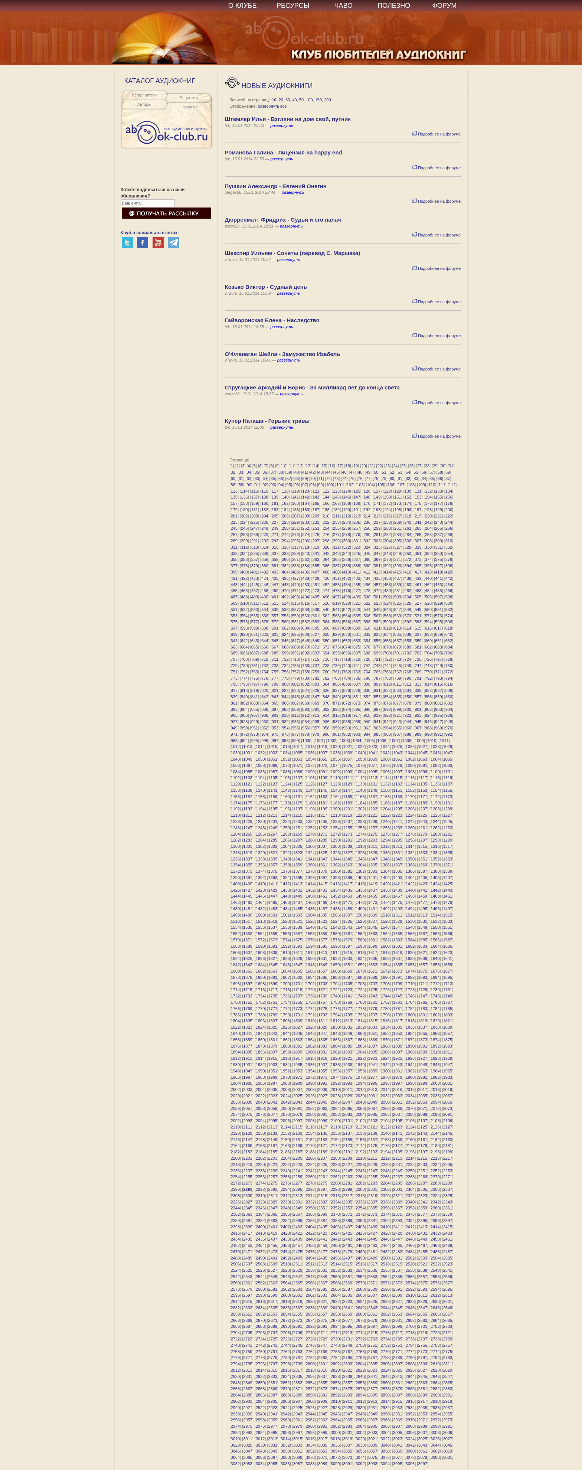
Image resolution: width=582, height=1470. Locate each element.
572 (428, 616)
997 (275, 740)
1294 (384, 840)
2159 (397, 1139)
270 (264, 534)
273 (295, 534)
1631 (322, 958)
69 (304, 478)
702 (408, 653)
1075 (347, 765)
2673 (297, 1320)
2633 (247, 1308)
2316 (335, 1195)
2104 (384, 1120)
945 (418, 721)
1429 (272, 890)
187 (316, 509)
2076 (260, 1114)
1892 (435, 1046)
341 (316, 553)
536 (285, 609)
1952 (285, 1071)
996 (264, 740)
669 (295, 647)
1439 (397, 890)
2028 (335, 1096)
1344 (335, 859)
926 (448, 715)
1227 (447, 815)
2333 (322, 1202)
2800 (310, 1364)
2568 (335, 1283)
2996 (285, 1432)
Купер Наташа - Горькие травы (267, 421)
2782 (310, 1357)
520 (346, 603)
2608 (384, 1295)
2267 (397, 1177)
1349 (397, 859)
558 (285, 616)
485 (438, 590)
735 (295, 665)
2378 (435, 1214)
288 (448, 534)
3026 (435, 1439)
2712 (335, 1332)
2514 (335, 1264)
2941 (272, 1414)
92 (264, 485)
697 (356, 653)
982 (346, 734)
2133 (297, 1133)
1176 (260, 803)
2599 (272, 1295)
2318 (360, 1195)
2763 (297, 1351)
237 (377, 522)
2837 (322, 1376)
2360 (435, 1208)
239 (397, 522)
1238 (360, 821)
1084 (235, 772)
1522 (310, 921)
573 (438, 616)
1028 (435, 746)
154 (428, 497)
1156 (235, 796)
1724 (360, 989)
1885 (347, 1046)
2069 (397, 1108)
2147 (247, 1139)
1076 (360, 765)
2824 (384, 1370)
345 (356, 553)
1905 (372, 1052)
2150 (285, 1139)
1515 (447, 915)
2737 (422, 1339)
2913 (372, 1401)
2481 (372, 1252)
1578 (335, 940)
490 (264, 597)
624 (285, 634)
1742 (360, 996)
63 (257, 478)
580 (285, 622)
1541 (322, 927)
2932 (384, 1407)
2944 (310, 1414)
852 (366, 697)
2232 (410, 1164)
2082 (335, 1114)
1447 (272, 896)
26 (411, 466)
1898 (285, 1052)
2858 (360, 1383)
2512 (310, 1264)
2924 (285, 1407)
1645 (272, 965)
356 (244, 559)
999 (295, 740)
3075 (372, 1457)
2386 (310, 1220)
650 (326, 640)
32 (233, 472)
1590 (260, 946)
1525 (347, 921)
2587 (347, 1289)
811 (397, 684)
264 (428, 528)
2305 (422, 1189)
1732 (235, 996)
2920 (235, 1407)
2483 (397, 1252)
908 (264, 715)
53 (400, 472)
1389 (447, 871)
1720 (310, 989)
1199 (322, 809)
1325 (322, 852)
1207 (422, 809)
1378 (310, 871)
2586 (335, 1289)
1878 (260, 1046)
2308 (235, 1195)
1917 (297, 1058)
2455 (272, 1245)
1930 (235, 1064)
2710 (310, 1332)
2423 (322, 1233)
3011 (247, 1439)
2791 (422, 1357)
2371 (347, 1214)
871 (336, 703)
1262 (435, 828)
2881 (422, 1388)
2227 (347, 1164)
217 (397, 516)
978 (305, 734)
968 (428, 728)
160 (264, 503)
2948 (360, 1414)
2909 (322, 1401)
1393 (272, 877)
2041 (272, 1102)
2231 (397, 1164)
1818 (410, 1021)
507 (438, 597)
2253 (447, 1171)
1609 (272, 952)
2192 (360, 1152)
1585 (422, 940)
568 (387, 616)
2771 (397, 1351)
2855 (322, 1383)
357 (254, 559)
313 (254, 547)
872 (346, 703)
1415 (322, 884)
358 (264, 559)
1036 (310, 753)
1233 (297, 821)
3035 (322, 1445)
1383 (372, 871)
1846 (310, 1033)
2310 (260, 1195)
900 (408, 709)
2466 (410, 1245)
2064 (335, 1108)
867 (295, 703)
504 (408, 597)
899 (397, 709)
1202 (360, 809)
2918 (435, 1401)
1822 (235, 1027)
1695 (447, 977)
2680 (384, 1320)
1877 (247, 1046)
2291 (247, 1189)
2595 (447, 1289)
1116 (410, 777)
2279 (322, 1183)
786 (366, 678)
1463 (247, 902)
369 (377, 559)
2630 (435, 1301)
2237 (247, 1171)
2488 (235, 1258)
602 (285, 628)
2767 (347, 1351)
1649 (322, 965)
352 (428, 553)
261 (397, 528)
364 (326, 559)
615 (418, 628)
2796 (260, 1364)
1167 (372, 796)
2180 (435, 1145)
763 (356, 672)
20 (281, 100)
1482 (260, 908)
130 (408, 491)
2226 (335, 1164)
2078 (285, 1114)
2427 (372, 1233)
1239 (372, 821)
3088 (310, 1463)
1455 (372, 896)
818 (244, 690)
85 (431, 478)
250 (285, 528)
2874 (335, 1388)
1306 (310, 846)
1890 (410, 1046)
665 (254, 647)
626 (305, 634)
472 (305, 590)
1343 (322, 859)
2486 (435, 1252)
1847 (322, 1033)
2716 (384, 1332)
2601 (297, 1295)
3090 (335, 1463)
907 (254, 715)
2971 (422, 1420)
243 (438, 522)
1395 (297, 877)
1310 (360, 846)
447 (275, 584)
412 (366, 572)
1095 (372, 772)
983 (356, 734)
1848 (335, 1033)
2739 (447, 1339)
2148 (260, 1139)
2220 (260, 1164)
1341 (297, 859)
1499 (247, 915)
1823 (247, 1027)
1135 (422, 784)
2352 (335, 1208)
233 (336, 522)
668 (285, 647)
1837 (422, 1027)
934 (305, 721)
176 (428, 503)
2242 (310, 1171)
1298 (435, 840)
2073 (447, 1108)
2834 (285, 1376)
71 (320, 478)
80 (392, 478)
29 (435, 466)
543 (356, 609)
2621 (322, 1301)
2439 (297, 1239)
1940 (360, 1064)
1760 (360, 1002)
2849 (247, 1383)
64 (264, 478)
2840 (360, 1376)
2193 (372, 1152)
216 (387, 516)
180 (244, 509)
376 (448, 559)
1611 (297, 952)
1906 (384, 1052)
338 (285, 553)
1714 (235, 989)
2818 (310, 1370)
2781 (297, 1357)
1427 (247, 890)
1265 (247, 834)
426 (285, 578)
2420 (285, 1233)
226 (264, 522)
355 (234, 559)
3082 (235, 1463)
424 (264, 578)
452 (326, 584)
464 (448, 584)
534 (264, 609)
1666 (310, 971)
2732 (360, 1339)
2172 (335, 1145)
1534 (235, 927)
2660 (360, 1314)
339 (295, 553)
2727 (297, 1339)
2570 (360, 1283)
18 (348, 466)
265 (438, 528)
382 (285, 566)
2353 (347, 1208)
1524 (335, 921)
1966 (235, 1077)
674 (346, 647)
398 (448, 566)
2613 (447, 1295)
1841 (247, 1033)
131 (418, 491)
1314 (410, 846)
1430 (285, 890)
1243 (422, 821)
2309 (247, 1195)
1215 (297, 815)
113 (234, 491)
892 (326, 709)
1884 (335, 1046)
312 (244, 547)
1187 (397, 803)
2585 (322, 1289)
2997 (297, 1432)
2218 (235, 1164)
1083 (447, 765)
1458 (410, 896)
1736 (285, 996)
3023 (397, 1439)
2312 (285, 1195)
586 (346, 622)
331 (438, 547)
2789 (397, 1357)
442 (448, 578)
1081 (422, 765)
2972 (435, 1420)
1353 (447, 859)
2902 (235, 1401)
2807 (397, 1364)
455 (356, 584)
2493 (297, 1258)
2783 (322, 1357)
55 (415, 472)
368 (366, 559)
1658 (435, 965)
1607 (247, 952)
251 (295, 528)
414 (387, 572)
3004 (384, 1432)
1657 (422, 965)
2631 (447, 1301)
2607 (372, 1295)
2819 (322, 1370)
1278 (410, 834)
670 (305, 647)
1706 (360, 983)
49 (368, 472)
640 (448, 634)
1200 (335, 809)
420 (448, 572)
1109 (322, 777)
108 (411, 485)
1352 (435, 859)
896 (366, 709)
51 (384, 472)
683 (438, 647)
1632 (335, 958)
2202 (260, 1158)
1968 (260, 1077)
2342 (435, 1202)
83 (415, 478)
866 (285, 703)
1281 (447, 834)
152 (408, 497)
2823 (372, 1370)
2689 (272, 1326)
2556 (410, 1276)
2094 (260, 1120)
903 (438, 709)
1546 (384, 927)
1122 (260, 784)
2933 (397, 1407)
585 (336, 622)
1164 (335, 796)
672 (326, 647)
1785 (447, 1008)
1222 (384, 815)
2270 (435, 1177)
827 (336, 690)
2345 (247, 1208)
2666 (435, 1314)
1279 (422, 834)
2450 (435, 1239)
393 (397, 566)
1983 (447, 1077)
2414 (435, 1227)
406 (305, 572)
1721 (322, 989)
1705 (347, 983)
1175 (247, 803)
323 (356, 547)
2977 (272, 1426)
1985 (247, 1083)
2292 (260, 1189)
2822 (360, 1370)
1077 (372, 765)
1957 (347, 1071)
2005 (272, 1089)
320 (326, 547)
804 (326, 684)
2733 (372, 1339)
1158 (260, 796)
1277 (397, 834)
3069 (297, 1457)
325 (377, 547)
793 (438, 678)
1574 (285, 940)
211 (336, 516)
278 (346, 534)
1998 (410, 1083)
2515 (347, 1264)
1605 (447, 946)
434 (366, 578)
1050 (260, 759)
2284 (384, 1183)
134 (448, 491)
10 (274, 100)
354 (448, 553)
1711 (422, 983)
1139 (247, 790)
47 (352, 472)
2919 (447, 1401)
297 (316, 541)
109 (421, 485)
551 (438, 609)
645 (275, 640)
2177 (397, 1145)
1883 (322, 1046)
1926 (410, 1058)
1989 (297, 1083)
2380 (235, 1220)
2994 (260, 1432)
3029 (247, 1445)
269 (254, 534)
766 (387, 672)
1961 (397, 1071)
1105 (272, 777)
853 (377, 697)
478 (366, 590)
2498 (360, 1258)
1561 (347, 933)
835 (418, 690)
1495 (422, 908)
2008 (310, 1089)
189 (336, 509)
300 (346, 541)
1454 (360, 896)
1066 (235, 765)
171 (377, 503)
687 (254, 653)
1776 (335, 1008)
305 (397, 541)
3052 (310, 1451)
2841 (372, 1376)
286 (428, 534)
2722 (235, 1339)
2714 (360, 1332)
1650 (335, 965)
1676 (435, 971)
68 (296, 478)
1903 (347, 1052)
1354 (235, 865)
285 (418, 534)
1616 (360, 952)
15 (323, 466)
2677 (347, 1320)
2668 (235, 1320)
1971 (297, 1077)
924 (428, 715)
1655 (397, 965)
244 (448, 522)
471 (295, 590)
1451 (322, 896)
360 (285, 559)
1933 (272, 1064)
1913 (247, 1058)
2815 (272, 1370)
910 (285, 715)
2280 (335, 1183)
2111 (247, 1127)
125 (356, 491)
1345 (347, 859)
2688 (260, 1326)
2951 (397, 1414)
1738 (310, 996)
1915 (272, 1058)
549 (418, 609)
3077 (397, 1457)
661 (438, 640)
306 (408, 541)
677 (377, 647)
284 (408, 534)
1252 (310, 828)
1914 (260, 1058)
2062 (310, 1108)
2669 (247, 1320)
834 (408, 690)
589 (377, 622)
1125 (297, 784)
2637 (297, 1308)
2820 (335, 1370)
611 (377, 628)
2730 (335, 1339)
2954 (435, 1414)
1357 (272, 865)
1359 (297, 865)
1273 (347, 834)
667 (275, 647)
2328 (260, 1202)
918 (366, 715)
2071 (422, 1108)
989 (418, 734)
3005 (397, 1432)
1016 (285, 746)
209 (316, 516)
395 (418, 566)
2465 (397, 1245)
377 (234, 566)
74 (344, 478)
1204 (384, 809)
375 (438, 559)
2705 (247, 1332)
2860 (384, 1383)
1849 (347, 1033)
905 (234, 715)
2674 (310, 1320)
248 (264, 528)
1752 (260, 1002)
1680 (260, 977)
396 (428, 566)
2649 (447, 1308)
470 (285, 590)
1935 (297, 1064)
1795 (347, 1015)
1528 (384, 921)
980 (326, 734)
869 (316, 703)
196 (408, 509)
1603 (422, 946)
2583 (297, 1289)
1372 (235, 871)
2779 (272, 1357)
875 (377, 703)
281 (377, 534)
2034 (410, 1096)
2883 (447, 1388)
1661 (247, 971)
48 (360, 472)
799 (275, 684)
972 (244, 734)
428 (305, 578)
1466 (285, 902)
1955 (322, 1071)
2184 (260, 1152)
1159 (272, 796)
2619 (297, 1301)
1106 (285, 777)
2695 (347, 1326)
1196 (285, 809)
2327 (247, 1202)
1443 (447, 890)
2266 (384, 1177)
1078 (384, 765)
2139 (372, 1133)
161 (275, 503)
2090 (435, 1114)
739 (336, 665)
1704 (335, 983)
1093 (347, 772)
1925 (397, 1058)
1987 (272, 1083)
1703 (322, 983)
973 (254, 734)
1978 (384, 1077)
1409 (247, 884)
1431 (297, 890)
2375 (397, 1214)
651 (336, 640)
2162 (435, 1139)
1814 (360, 1021)
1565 (397, 933)
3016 (310, 1439)
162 (285, 503)
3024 (410, 1439)
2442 (335, 1239)
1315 (422, 846)
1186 (384, 803)
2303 (397, 1189)
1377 (297, 871)
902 (428, 709)
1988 (285, 1083)
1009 (419, 740)
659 (418, 640)
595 (438, 622)
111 (441, 485)
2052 (410, 1102)
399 (234, 572)
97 (304, 485)
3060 (410, 1451)
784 (346, 678)
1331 (397, 852)
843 (275, 697)
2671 (272, 1320)
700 (387, 653)
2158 (384, 1139)
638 (428, 634)
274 (305, 534)
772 (448, 672)
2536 (384, 1270)
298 (326, 541)
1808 (285, 1021)
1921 (347, 1058)
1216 (310, 815)
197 (418, 509)
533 (254, 609)
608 (346, 628)
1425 (447, 884)
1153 (422, 790)
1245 (447, 821)
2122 (384, 1127)
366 (346, 559)
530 (448, 603)
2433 (447, 1233)
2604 (335, 1295)
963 (377, 728)
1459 (422, 896)
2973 (447, 1420)
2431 (422, 1233)
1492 (384, 908)
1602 (410, 946)
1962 (410, 1071)
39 (289, 472)
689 (275, 653)
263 (418, 528)
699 (377, 653)
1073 (322, 765)
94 (280, 485)
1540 (310, 927)
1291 (347, 840)
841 (254, 697)
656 (387, 640)
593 (418, 622)
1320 (260, 852)
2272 (235, 1183)
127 (377, 491)
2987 (397, 1426)
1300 (235, 846)
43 (320, 472)
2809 (422, 1364)
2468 (435, 1245)
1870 (384, 1040)
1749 (447, 996)
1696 (235, 983)
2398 (235, 1227)
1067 (247, 765)
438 (408, 578)
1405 (422, 877)
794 (448, 678)
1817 (397, 1021)
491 (275, 597)
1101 (447, 772)
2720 (435, 1332)
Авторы (144, 104)
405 (295, 572)
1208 (435, 809)
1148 (360, 790)
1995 (372, 1083)
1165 (347, 796)
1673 (397, 971)
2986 (384, 1426)
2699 (397, 1326)
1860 (260, 1040)
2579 (247, 1289)
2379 (447, 1214)
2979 (297, 1426)
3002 (360, 1432)
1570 (235, 940)
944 (408, 721)
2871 (297, 1388)
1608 (260, 952)
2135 (322, 1133)
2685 (447, 1320)
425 (275, 578)
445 (254, 584)
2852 (285, 1383)
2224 (310, 1164)
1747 (422, 996)
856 (408, 697)
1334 (435, 852)
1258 (384, 828)
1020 (335, 746)
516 (305, 603)
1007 (394, 740)
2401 (272, 1227)
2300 (360, 1189)
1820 (435, 1021)
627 (316, 634)
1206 (410, 809)
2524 (235, 1270)
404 (285, 572)
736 (305, 665)
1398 (335, 877)
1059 (372, 759)
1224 (410, 815)
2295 (297, 1189)
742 (366, 665)
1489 (347, 908)
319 (316, 547)
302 (366, 541)
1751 (247, 1002)
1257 (372, 828)
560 (305, 616)
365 (336, 559)
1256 (360, 828)
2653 (272, 1314)
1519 (272, 921)
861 (234, 703)
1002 (331, 740)
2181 (447, 1145)
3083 (247, 1463)
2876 (360, 1388)
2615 (247, 1301)
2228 (360, 1164)
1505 (322, 915)
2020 (235, 1096)
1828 (310, 1027)
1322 (285, 852)
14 (316, 466)
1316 (435, 846)
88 (233, 485)
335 (254, 553)
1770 (260, 1008)
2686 (235, 1326)
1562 (360, 933)
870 (326, 703)
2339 (397, 1202)
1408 (235, 884)
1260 (410, 828)
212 (346, 516)
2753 (397, 1345)
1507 (347, 915)
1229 (247, 821)
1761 (372, 1002)
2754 (410, 1345)
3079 (422, 1457)
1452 (335, 896)
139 (275, 497)
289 (234, 541)
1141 (272, 790)
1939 (347, 1064)
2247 (372, 1171)
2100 (335, 1120)
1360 (310, 865)
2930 (360, 1407)
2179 (422, 1145)
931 (275, 721)
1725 (372, 989)
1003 (344, 740)
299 (336, 541)
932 (285, 721)
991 (438, 734)
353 (438, 553)
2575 (422, 1283)
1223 (397, 815)
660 (428, 640)
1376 (285, 871)
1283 (247, 840)
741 (356, 665)
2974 (235, 1426)
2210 (360, 1158)
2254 (235, 1177)
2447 (397, 1239)
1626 (260, 958)
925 (438, 715)
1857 (447, 1033)
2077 (272, 1114)
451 (316, 584)
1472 (360, 902)
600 (264, 628)
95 (289, 485)
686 (244, 653)
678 (387, 647)
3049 (272, 1451)
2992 (235, 1432)
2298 (335, 1189)
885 (254, 709)
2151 (297, 1139)
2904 (260, 1401)
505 (418, 597)
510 (244, 603)
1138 (235, 790)
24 (395, 466)
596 (448, 622)
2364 (260, 1214)
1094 (360, 772)
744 (387, 665)
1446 (260, 896)
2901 (447, 1395)
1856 (435, 1033)
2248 (384, 1171)
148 (366, 497)
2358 (410, 1208)
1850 (360, 1033)
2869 (272, 1388)
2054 (435, 1102)
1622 (435, 952)
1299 (447, 840)
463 (438, 584)
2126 (435, 1127)
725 (418, 659)
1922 (360, 1058)
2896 (384, 1395)
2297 (322, 1189)
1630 (310, 958)
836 (428, 690)
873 (356, 703)
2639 (322, 1308)
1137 (447, 784)
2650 (235, 1314)
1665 (297, 971)
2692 (310, 1326)
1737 (297, 996)
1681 (272, 977)
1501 (272, 915)
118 (285, 491)
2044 (310, 1102)
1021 (347, 746)
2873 (322, 1388)
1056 (335, 759)
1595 (322, 946)
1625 (247, 958)
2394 (410, 1220)
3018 (335, 1439)
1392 (260, 877)
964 (387, 728)
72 (328, 478)
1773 (297, 1008)
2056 (235, 1108)
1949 (247, 1071)
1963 (422, 1071)
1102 (235, 777)
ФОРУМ (444, 5)
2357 (397, 1208)
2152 (310, 1139)
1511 (397, 915)
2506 (235, 1264)
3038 (360, 1445)
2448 (410, 1239)
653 (356, 640)
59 (447, 472)
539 (316, 609)
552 (448, 609)
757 (295, 672)
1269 (297, 834)
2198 (435, 1152)
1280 (435, 834)
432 (346, 578)
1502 (285, 915)
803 (316, 684)
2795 (247, 1364)
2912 (360, 1401)
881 (438, 703)
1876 (235, 1046)
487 (234, 597)
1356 (260, 865)
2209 (347, 1158)
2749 (347, 1345)
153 (418, 497)
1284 (260, 840)
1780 (384, 1008)
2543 (247, 1276)
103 (360, 485)
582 (305, 622)
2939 (247, 1414)
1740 (335, 996)
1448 (285, 896)
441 (438, 578)
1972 (310, 1077)
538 (305, 609)
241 (418, 522)
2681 (397, 1320)
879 (418, 703)
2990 (435, 1426)
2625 (372, 1301)
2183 (247, 1152)
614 (408, 628)
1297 (422, 840)
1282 (235, 840)
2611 (422, 1295)
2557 (422, 1276)
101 (339, 485)
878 (408, 703)
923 (418, 715)
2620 (310, 1301)
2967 (372, 1420)
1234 (310, 821)
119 (295, 491)
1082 (435, 765)
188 (326, 509)
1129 (347, 784)
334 (244, 553)
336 (264, 553)
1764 (410, 1002)
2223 (297, 1164)
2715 (372, 1332)
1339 (272, 859)
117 (275, 491)
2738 (435, 1339)
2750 (360, 1345)
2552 (360, 1276)
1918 (310, 1058)
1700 (285, 983)
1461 (447, 896)
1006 (381, 740)
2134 (310, 1133)
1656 (410, 965)
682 (428, 647)
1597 (347, 946)
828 (346, 690)
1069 (272, 765)
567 (377, 616)
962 (366, 728)
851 (356, 697)
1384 (384, 871)
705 (438, 653)
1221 (372, 815)
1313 (397, 846)
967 (418, 728)
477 (356, 590)
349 (397, 553)
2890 (310, 1395)
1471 (347, 902)
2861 (397, 1383)
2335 (347, 1202)
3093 (372, 1463)
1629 (297, 958)
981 (336, 734)
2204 (285, 1158)
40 (294, 100)
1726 (384, 989)
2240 (285, 1171)
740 (346, 665)
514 (285, 603)
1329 (372, 852)
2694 (335, 1326)
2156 (360, 1139)
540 (326, 609)
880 (428, 703)
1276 (384, 834)
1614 (335, 952)
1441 (422, 890)
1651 (347, 965)
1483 (272, 908)
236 (366, 522)
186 (305, 509)
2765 (322, 1351)
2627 (397, 1301)
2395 (422, 1220)
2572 (384, 1283)
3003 (372, 1432)
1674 (410, 971)
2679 (372, 1320)
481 (397, 590)
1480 (235, 908)
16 (332, 466)
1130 (360, 784)
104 (370, 485)
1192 (235, 809)
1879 (272, 1046)
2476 (310, 1252)
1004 (356, 740)
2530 (310, 1270)
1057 (347, 759)
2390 (360, 1220)
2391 (372, 1220)
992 (448, 734)
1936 (310, 1064)
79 (384, 478)
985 (377, 734)
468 (264, 590)
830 (366, 690)
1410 (260, 884)
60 (233, 478)
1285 (272, 840)
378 (244, 566)
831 (377, 690)
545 (377, 609)
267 (234, 534)
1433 (322, 890)
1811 (322, 1021)
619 (234, 634)
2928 (335, 1407)
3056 (360, 1451)
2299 (347, 1189)
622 (264, 634)
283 (397, 534)
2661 (372, 1314)
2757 (447, 1345)
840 (244, 697)
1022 (360, 746)
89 (241, 485)
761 (336, 672)
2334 (335, 1202)
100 (309, 100)
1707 (372, 983)
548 (408, 609)
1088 (285, 772)
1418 (360, 884)
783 (336, 678)
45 (336, 472)
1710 (410, 983)
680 (408, 647)
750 (448, 665)
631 (356, 634)
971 (234, 734)
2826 (410, 1370)
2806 (384, 1364)
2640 (335, 1308)
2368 (310, 1214)
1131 (372, 784)
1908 (410, 1052)
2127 (447, 1127)
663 (234, 647)
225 (254, 522)
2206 (310, 1158)
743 (377, 665)
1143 (297, 790)
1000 (306, 740)
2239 (272, 1171)
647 (295, 640)
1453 (347, 896)
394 (408, 566)
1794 (335, 1015)
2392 (384, 1220)
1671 (372, 971)
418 (428, 572)
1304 (285, 846)
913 (316, 715)
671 (316, 647)
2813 (247, 1370)
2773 (422, 1351)
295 (295, 541)
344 (346, 553)
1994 (360, 1083)
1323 (297, 852)
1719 (297, 989)
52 (392, 472)
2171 (322, 1145)
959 (336, 728)
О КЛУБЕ (242, 5)
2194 (384, 1152)
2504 (435, 1258)
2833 (272, 1376)
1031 (247, 753)
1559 (322, 933)
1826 (285, 1027)
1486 (310, 908)
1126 (310, 784)
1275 (372, 834)
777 (275, 678)
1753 (272, 1002)
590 (387, 622)
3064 (235, 1457)
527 (418, 603)
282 (387, 534)
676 (366, 647)
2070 (410, 1108)
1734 (260, 996)
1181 (322, 803)
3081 (447, 1457)
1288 (310, 840)
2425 (347, 1233)
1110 (335, 777)
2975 (247, 1426)
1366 (384, 865)
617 (438, 628)
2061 (297, 1108)
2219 (247, 1164)
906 (244, 715)
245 (234, 528)
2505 (447, 1258)
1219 (347, 815)
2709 (297, 1332)
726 (428, 659)
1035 (297, 753)
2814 (260, 1370)
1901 (322, 1052)
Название (189, 107)
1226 (435, 815)
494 (305, 597)
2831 (247, 1376)
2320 (384, 1195)
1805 (247, 1021)
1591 (272, 946)
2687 (247, 1326)
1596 (335, 946)
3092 (360, 1463)
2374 (384, 1214)
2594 (435, 1289)
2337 (372, 1202)
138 (264, 497)
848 (326, 697)
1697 (247, 983)
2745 (297, 1345)
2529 (297, 1270)
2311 (272, 1195)
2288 (435, 1183)
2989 (422, 1426)
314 (264, 547)
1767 (447, 1002)
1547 (397, 927)
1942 (384, 1064)
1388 (435, 871)
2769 (372, 1351)
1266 (260, 834)
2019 (447, 1089)
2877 (372, 1388)
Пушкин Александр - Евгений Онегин (276, 186)
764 (366, 672)
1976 (360, 1077)
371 (397, 559)
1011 (444, 740)
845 (295, 697)
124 (346, 491)
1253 (322, 828)
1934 (285, 1064)
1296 (410, 840)
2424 (335, 1233)
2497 (347, 1258)
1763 (397, 1002)
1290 (335, 840)
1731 (447, 989)
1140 (260, 790)
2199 (447, 1152)
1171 (422, 796)
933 (295, 721)
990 (428, 734)
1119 (447, 777)
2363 (247, 1214)
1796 (360, 1015)
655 (377, 640)
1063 (422, 759)
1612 (310, 952)
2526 (260, 1270)
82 (408, 478)
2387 (322, 1220)
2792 (435, 1357)
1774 (310, 1008)
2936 (435, 1407)
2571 (372, 1283)
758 (305, 672)
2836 (310, 1376)
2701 (422, 1326)
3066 (260, 1457)
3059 (397, 1451)
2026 (310, 1096)
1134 (410, 784)
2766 (335, 1351)
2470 (235, 1252)
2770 (384, 1351)
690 (285, 653)
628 (326, 634)
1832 (360, 1027)
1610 (285, 952)
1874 (435, 1040)
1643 (247, 965)
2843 (397, 1376)
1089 (297, 772)
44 (328, 472)
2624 (360, 1301)
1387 (422, 871)
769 (418, 672)
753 (254, 672)
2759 (247, 1351)
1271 (322, 834)
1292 (360, 840)
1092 (335, 772)
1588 (235, 946)
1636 (384, 958)
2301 (372, 1189)
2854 (310, 1383)
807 (356, 684)
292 (264, 541)
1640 (435, 958)
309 (438, 541)
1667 (322, 971)
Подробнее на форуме (436, 134)
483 (418, 590)
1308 (335, 846)
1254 (335, 828)
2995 (272, 1432)
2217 (447, 1158)
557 (275, 616)
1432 (310, 890)
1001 (319, 740)
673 (336, 647)
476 (346, 590)
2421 (297, 1233)
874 (366, 703)
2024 (285, 1096)
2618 (285, 1301)
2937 (447, 1407)
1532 (435, 921)
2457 (297, 1245)
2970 (410, 1420)
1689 (372, 977)
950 (244, 728)
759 (316, 672)
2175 (372, 1145)
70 (312, 478)
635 (397, 634)
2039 (247, 1102)
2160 (410, 1139)
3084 (260, 1463)
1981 (422, 1077)
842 (264, 697)
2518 (384, 1264)
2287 (422, 1183)
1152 (410, 790)
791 (418, 678)
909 (275, 715)
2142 (410, 1133)
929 (254, 721)
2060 (285, 1108)
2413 (422, 1227)
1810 (310, 1021)
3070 (310, 1457)
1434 (335, 890)
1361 (322, 865)
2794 (235, 1364)
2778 (260, 1357)
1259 (397, 828)
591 (397, 622)
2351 (322, 1208)
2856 (335, 1383)
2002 (235, 1089)
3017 (322, 1439)
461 (418, 584)
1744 (384, 996)
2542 (235, 1276)
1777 (347, 1008)
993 (234, 740)
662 (448, 640)
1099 (422, 772)
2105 (397, 1120)
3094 (384, 1463)
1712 (435, 983)
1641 (447, 958)
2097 (297, 1120)
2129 (247, 1133)
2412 (410, 1227)
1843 (272, 1033)
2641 (347, 1308)
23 (387, 466)
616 (428, 628)
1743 (372, 996)
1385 (397, 871)
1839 (447, 1027)
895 (356, 709)
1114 (384, 777)
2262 (335, 1177)
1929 (447, 1058)
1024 (384, 746)
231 (316, 522)
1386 (410, 871)
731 (254, 665)
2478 (335, 1252)
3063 (447, 1451)
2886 (260, 1395)
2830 (235, 1376)
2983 (347, 1426)
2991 (447, 1426)
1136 (435, 784)
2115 (297, 1127)
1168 (384, 796)
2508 (260, 1264)
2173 (347, 1145)
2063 (322, 1108)
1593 (297, 946)
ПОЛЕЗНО (393, 5)
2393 (397, 1220)
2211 (372, 1158)
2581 (272, 1289)
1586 (435, 940)
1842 (260, 1033)
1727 (397, 989)
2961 (297, 1420)
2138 (360, 1133)
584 (326, 622)
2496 (335, 1258)
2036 (435, 1096)
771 (438, 672)
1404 (410, 877)
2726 (285, 1339)
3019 (347, 1439)
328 (408, 547)
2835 (297, 1376)
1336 (235, 859)
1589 (247, 946)
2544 (260, 1276)
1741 (347, 996)
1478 (435, 902)
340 (305, 553)
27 (419, 466)
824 (305, 690)
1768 (235, 1008)
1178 (285, 803)
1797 (372, 1015)
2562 (260, 1283)
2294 (285, 1189)
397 (438, 566)
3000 (335, 1432)
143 (316, 497)
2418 (260, 1233)
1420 (384, 884)
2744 (285, 1345)
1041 (372, 753)
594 (428, 622)
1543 (347, 927)
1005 (369, 740)
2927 (322, 1407)
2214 (410, 1158)
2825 (397, 1370)
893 (336, 709)
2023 (272, 1096)
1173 (447, 796)
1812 (335, 1021)
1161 (297, 796)
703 (418, 653)
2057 (247, 1108)
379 (254, 566)
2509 (272, 1264)
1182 (335, 803)
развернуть (281, 125)
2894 (360, 1395)
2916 (410, 1401)
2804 (360, 1364)
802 (305, 684)
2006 (285, 1089)
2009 (322, 1089)
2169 (297, 1145)
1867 (347, 1040)
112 (452, 485)
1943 (397, 1064)
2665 (422, 1314)
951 (254, 728)
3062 (435, 1451)
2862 (410, 1383)
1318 (235, 852)
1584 (410, 940)
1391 (247, 877)
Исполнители (144, 95)
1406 (435, 877)
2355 (372, 1208)
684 (448, 647)
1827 (297, 1027)
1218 (335, 815)
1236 (335, 821)
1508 (360, 915)
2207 (322, 1158)
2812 (235, 1370)
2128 (235, 1133)
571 (418, 616)
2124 (410, 1127)
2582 (285, 1289)
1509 (372, 915)
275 (316, 534)
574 (448, 616)
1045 (422, 753)
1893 (447, 1046)
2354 (360, 1208)
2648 (435, 1308)
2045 (322, 1102)
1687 (347, 977)
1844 (285, 1033)
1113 (372, 777)
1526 (360, 921)
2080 (310, 1114)
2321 (397, 1195)
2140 (384, 1133)
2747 (322, 1345)
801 (295, 684)
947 (438, 721)
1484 (285, 908)
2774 (435, 1351)
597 (234, 628)
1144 (310, 790)
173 (397, 503)
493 (295, 597)
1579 (347, 940)
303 (377, 541)
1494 (410, 908)
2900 (435, 1395)
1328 (360, 852)
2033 (397, 1096)
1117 (422, 777)
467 (254, 590)
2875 (347, 1388)
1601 (397, 946)
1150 (384, 790)
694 (326, 653)
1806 (260, 1021)
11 (292, 466)
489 (254, 597)
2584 (310, 1289)
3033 (297, 1445)
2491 (272, 1258)
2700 (410, 1326)
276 (326, 534)
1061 (397, 759)
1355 (247, 865)
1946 (435, 1064)
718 (346, 659)
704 (428, 653)
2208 (335, 1158)
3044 (435, 1445)
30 (287, 100)
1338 (260, 859)
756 (285, 672)
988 (408, 734)
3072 (335, 1457)
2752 (384, 1345)
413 (377, 572)
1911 (447, 1052)
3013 (272, 1439)
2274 (260, 1183)
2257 (272, 1177)
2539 (422, 1270)
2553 (372, 1276)
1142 (285, 790)
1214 (285, 815)
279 (356, 534)
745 (397, 665)
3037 (347, 1445)
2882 (435, 1388)
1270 (310, 834)
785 (356, 678)
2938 (235, 1414)
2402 (285, 1227)
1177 (272, 803)
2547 (297, 1276)
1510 (384, 915)
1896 (260, 1052)
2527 (272, 1270)
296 (305, 541)
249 (275, 528)
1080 (410, 765)
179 (234, 509)
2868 (260, 1388)
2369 (322, 1214)
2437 (272, 1239)
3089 (322, 1463)
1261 (422, 828)
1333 (422, 852)
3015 (297, 1439)
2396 (435, 1220)
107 (401, 485)
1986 (260, 1083)
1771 (272, 1008)
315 (275, 547)
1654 (384, 965)
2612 (435, 1295)
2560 (235, 1283)
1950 (260, 1071)
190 (346, 509)
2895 (372, 1395)
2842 (384, 1376)
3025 (422, 1439)
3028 (235, 1445)
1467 (297, 902)
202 (244, 516)
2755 (422, 1345)
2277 (297, 1183)
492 (285, 597)
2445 (372, 1239)
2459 (322, 1245)
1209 (447, 809)
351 (418, 553)
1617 (372, 952)
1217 (322, 815)
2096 (285, 1120)
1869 (372, 1040)
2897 (397, 1395)
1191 (447, 803)
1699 (272, 983)
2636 (285, 1308)
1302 (260, 846)
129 (397, 491)
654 (366, 640)
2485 (422, 1252)
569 (397, 616)
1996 (384, 1083)
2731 (347, 1339)
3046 (235, 1451)
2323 (422, 1195)
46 (344, 472)
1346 (360, 859)
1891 (422, 1046)
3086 (285, 1463)
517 (316, 603)
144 (326, 497)
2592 (410, 1289)
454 (346, 584)
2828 (435, 1370)
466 (244, 590)
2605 (347, 1295)
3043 (422, 1445)
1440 (410, 890)
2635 (272, 1308)
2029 (347, 1096)
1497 (447, 908)
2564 (285, 1283)
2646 (410, 1308)
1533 (447, 921)
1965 (447, 1071)
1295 (397, 840)
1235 (322, 821)
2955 (447, 1414)
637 (418, 634)
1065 (447, 759)
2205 (297, 1158)
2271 (447, 1177)
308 (428, 541)
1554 (260, 933)
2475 (297, 1252)
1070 (285, 765)
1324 (310, 852)
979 (316, 734)
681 (418, 647)
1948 (235, 1071)
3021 (372, 1439)
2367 (297, 1214)
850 (346, 697)
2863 (422, 1383)
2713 (347, 1332)
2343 (447, 1202)
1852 (384, 1033)
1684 (310, 977)
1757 (322, 1002)
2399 (247, 1227)
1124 (285, 784)
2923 (272, 1407)
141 (295, 497)
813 (418, 684)
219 (418, 516)
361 (295, 559)
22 (379, 466)
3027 (447, 1439)
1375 (272, 871)
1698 (260, 983)
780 (305, 678)
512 (264, 603)
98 (312, 485)
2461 (347, 1245)
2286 (410, 1183)
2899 (422, 1395)
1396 (310, 877)
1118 (435, 777)
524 (387, 603)
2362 (235, 1214)
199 (438, 509)
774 (244, 678)
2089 (422, 1114)
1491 (372, 908)
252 (305, 528)
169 (356, 503)
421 (234, 578)
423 (254, 578)
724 (408, 659)
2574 (410, 1283)
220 (428, 516)
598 (244, 628)
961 (356, 728)
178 (448, 503)
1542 (335, 927)
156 (448, 497)
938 (346, 721)
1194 (260, 809)
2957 (247, 1420)
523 (377, 603)
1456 (384, 896)
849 (336, 697)
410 (346, 572)
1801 (422, 1015)
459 (397, 584)
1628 (285, 958)
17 (339, 466)
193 (377, 509)
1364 (360, 865)
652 (346, 640)
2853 (297, 1383)
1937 (322, 1064)
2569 (347, 1283)
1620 (410, 952)
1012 (235, 746)
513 (275, 603)
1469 (322, 902)
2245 (347, 1171)
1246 (235, 828)
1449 (297, 896)
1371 (447, 865)
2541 (447, 1270)
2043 (297, 1102)
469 (275, 590)
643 (254, 640)
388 (346, 566)
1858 (235, 1040)
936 (326, 721)
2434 (235, 1239)
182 (264, 509)
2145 (447, 1133)
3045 (447, 1445)
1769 (247, 1008)
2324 (435, 1195)
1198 (310, 809)
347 (377, 553)
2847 (447, 1376)
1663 (272, 971)
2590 (384, 1289)
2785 (347, 1357)
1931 (247, 1064)
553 (234, 616)
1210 (235, 815)
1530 (410, 921)
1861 (272, 1040)
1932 (260, 1064)
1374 (260, 871)
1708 (384, 983)
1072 (310, 765)
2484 (410, 1252)
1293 (372, 840)
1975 (347, 1077)
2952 (410, 1414)
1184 (360, 803)
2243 (322, 1171)
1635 (372, 958)
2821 (347, 1370)
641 (234, 640)
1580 (360, 940)
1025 (397, 746)
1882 (310, 1046)
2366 (285, 1214)
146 (346, 497)
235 (356, 522)
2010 (335, 1089)
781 (316, 678)
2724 (260, 1339)
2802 (335, 1364)
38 (280, 472)
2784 (335, 1357)
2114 (285, 1127)
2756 (435, 1345)
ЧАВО (343, 5)
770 (428, 672)
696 (346, 653)
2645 (397, 1308)
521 (356, 603)
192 (366, 509)
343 (336, 553)
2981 (322, 1426)
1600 (384, 946)
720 (366, 659)
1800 (410, 1015)
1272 (335, 834)
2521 (422, 1264)
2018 (435, 1089)
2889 (297, 1395)
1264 (235, 834)
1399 (347, 877)
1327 (347, 852)
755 (275, 672)
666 (264, 647)
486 (448, 590)
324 (366, 547)
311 (234, 547)
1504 (310, 915)
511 (254, 603)
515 (295, 603)
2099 (322, 1120)
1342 (310, 859)
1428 (260, 890)
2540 (435, 1270)
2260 (310, 1177)
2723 (247, 1339)
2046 (335, 1102)
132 (428, 491)
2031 (372, 1096)
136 (244, 497)
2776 (235, 1357)
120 (305, 491)
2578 (235, 1289)
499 (356, 597)
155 (438, 497)
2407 (347, 1227)
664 (244, 647)
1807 (272, 1021)
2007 (297, 1089)
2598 (260, 1295)
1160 (285, 796)
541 (336, 609)
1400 (360, 877)
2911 (347, 1401)
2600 (285, 1295)
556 (264, 616)
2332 (310, 1202)
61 (241, 478)
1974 (335, 1077)
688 (264, 653)
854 (387, 697)
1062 (410, 759)
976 (285, 734)
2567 (322, 1283)
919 (377, 715)
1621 (422, 952)
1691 (397, 977)
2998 (310, 1432)
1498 (235, 915)
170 (366, 503)
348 (387, 553)
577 (254, 622)
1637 (397, 958)
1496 (435, 908)
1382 (360, 871)
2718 (410, 1332)
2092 (235, 1120)
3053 (322, 1451)
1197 (297, 809)
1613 (322, 952)
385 (316, 566)
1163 (322, 796)
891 (316, 709)
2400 (260, 1227)
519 (336, 603)
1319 (247, 852)
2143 (422, 1133)
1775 (322, 1008)
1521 (297, 921)
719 (356, 659)
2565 (297, 1283)
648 (305, 640)
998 (285, 740)
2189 (322, 1152)
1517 (247, 921)
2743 (272, 1345)
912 (305, 715)
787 (377, 678)
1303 (272, 846)
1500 (260, 915)
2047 (347, 1102)
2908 (310, 1401)
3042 (410, 1445)
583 (316, 622)
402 (264, 572)
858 (428, 697)
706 (448, 653)
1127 (322, 784)
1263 (447, 828)
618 (448, 628)
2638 (310, 1308)
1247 (247, 828)
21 (371, 466)
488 (244, 597)
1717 (272, 989)
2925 (297, 1407)
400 (244, 572)
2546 (285, 1276)
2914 (384, 1401)
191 (356, 509)
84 (424, 478)
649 (316, 640)
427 (295, 578)
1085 (247, 772)
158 (244, 503)
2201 (247, 1158)
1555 (272, 933)
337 (275, 553)
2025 (297, 1096)
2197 (422, 1152)
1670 (360, 971)
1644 (260, 965)
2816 (285, 1370)
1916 (285, 1058)
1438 (384, 890)
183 (275, 509)
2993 (247, 1432)
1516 (235, 921)
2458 (310, 1245)
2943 (297, 1414)
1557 (297, 933)
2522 (435, 1264)
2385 (297, 1220)
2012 (360, 1089)
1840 (235, 1033)
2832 (260, 1376)
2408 (360, 1227)
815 (438, 684)
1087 (272, 772)
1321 (272, 852)
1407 (447, 877)
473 (316, 590)
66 (280, 478)
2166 (260, 1145)
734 (285, 665)
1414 (310, 884)
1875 (447, 1040)
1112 (360, 777)
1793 (322, 1015)
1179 (297, 803)
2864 (435, 1383)
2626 (384, 1301)
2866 (235, 1388)
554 (244, 616)
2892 (335, 1395)
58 (440, 472)
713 (295, 659)
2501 (397, 1258)
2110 (235, 1127)
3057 (372, 1451)
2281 (347, 1183)
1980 (410, 1077)
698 (366, 653)
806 (346, 684)
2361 (447, 1208)
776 (264, 678)
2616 (260, 1301)
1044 (410, 753)
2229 (372, 1164)
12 (300, 466)
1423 (422, 884)
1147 (347, 790)
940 (366, 721)
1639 (422, 958)
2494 (310, 1258)
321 (336, 547)
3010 (235, 1439)
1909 (422, 1052)
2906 (285, 1401)
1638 (410, 958)
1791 (297, 1015)
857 (418, 697)
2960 (285, 1420)
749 (438, 665)
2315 (322, 1195)
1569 (447, 933)
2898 (410, 1395)
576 (244, 622)
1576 (310, 940)
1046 (435, 753)
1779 (372, 1008)
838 (448, 690)
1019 (322, 746)
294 (285, 541)
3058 (384, 1451)
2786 (360, 1357)
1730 (435, 989)
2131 (272, 1133)
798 (264, 684)
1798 (384, 1015)
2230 (384, 1164)
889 (295, 709)
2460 (335, 1245)
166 (326, 503)
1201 (347, 809)
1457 (397, 896)
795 (234, 684)
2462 (360, 1245)
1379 (322, 871)
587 (356, 622)
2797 (272, 1364)
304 (387, 541)
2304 (410, 1189)
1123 (272, 784)
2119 (347, 1127)
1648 (310, 965)
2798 (285, 1364)
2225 (322, 1164)
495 (316, 597)
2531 (322, 1270)
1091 (322, 772)
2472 (260, 1252)
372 (408, 559)
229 (295, 522)
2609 (397, 1295)
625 (295, 634)
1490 (360, 908)
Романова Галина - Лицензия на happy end (283, 152)
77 (368, 478)
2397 (447, 1220)
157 (234, 503)
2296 (310, 1189)
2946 (335, 1414)
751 (234, 672)
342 (326, 553)
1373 (247, 871)
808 (366, 684)
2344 (235, 1208)
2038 (235, 1102)
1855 (422, 1033)
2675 (322, 1320)
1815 (372, 1021)
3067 (272, 1457)
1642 (235, 965)
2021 (247, 1096)
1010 (431, 740)
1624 (235, 958)
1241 (397, 821)
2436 (260, 1239)
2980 (310, 1426)
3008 (435, 1432)
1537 (272, 927)
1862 (285, 1040)
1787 (247, 1015)
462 (428, 584)
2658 (335, 1314)
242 (428, 522)
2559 (447, 1276)
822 (285, 690)
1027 (422, 746)
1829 (322, 1027)
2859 (372, 1383)
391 (377, 566)
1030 (235, 753)
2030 (360, 1096)
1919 (322, 1058)
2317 (347, 1195)
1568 (435, 933)
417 (418, 572)
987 (397, 734)
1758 (335, 1002)
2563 (272, 1283)
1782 (410, 1008)
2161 (422, 1139)
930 (264, 721)
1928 (435, 1058)
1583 (397, 940)
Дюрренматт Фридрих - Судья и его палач (283, 219)
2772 (410, 1351)
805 (336, 684)
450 (305, 584)
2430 (410, 1233)
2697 (372, 1326)
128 (387, 491)
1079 (397, 765)
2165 (247, 1145)
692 (305, 653)
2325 (447, 1195)
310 (448, 541)
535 (275, 609)
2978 (285, 1426)
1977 (372, 1077)
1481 (247, 908)
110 (431, 485)
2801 (322, 1364)
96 (296, 485)
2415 (447, 1227)
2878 (384, 1388)
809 (377, 684)
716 (326, 659)
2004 (260, 1089)
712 (285, 659)
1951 (272, 1071)
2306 (435, 1189)
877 (397, 703)
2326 (235, 1202)
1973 (322, 1077)
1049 (247, 759)
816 (448, 684)
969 (438, 728)
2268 (410, 1177)
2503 (422, 1258)
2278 (310, 1183)
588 (366, 622)
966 (408, 728)
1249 (272, 828)
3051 (297, 1451)
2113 (272, 1127)
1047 (447, 753)
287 (438, 534)
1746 (410, 996)
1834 (384, 1027)
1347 (372, 859)
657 (397, 640)
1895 (247, 1052)
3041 (397, 1445)
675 (356, 647)
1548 (410, 927)
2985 (372, 1426)
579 (275, 622)
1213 (272, 815)
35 (257, 472)
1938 (335, 1064)
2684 (435, 1320)
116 (264, 491)
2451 (447, 1239)
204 (264, 516)
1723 (347, 989)
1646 (285, 965)
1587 (447, 940)
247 (254, 528)
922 (408, 715)
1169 (397, 796)
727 (438, 659)
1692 (410, 977)
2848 (235, 1383)
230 (305, 522)
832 (387, 690)
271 (275, 534)
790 (408, 678)
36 (264, 472)
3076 (384, 1457)
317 (295, 547)
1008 (406, 740)
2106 (410, 1120)
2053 (422, 1102)
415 (397, 572)
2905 (272, 1401)
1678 (235, 977)
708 (244, 659)
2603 (322, 1295)
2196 (410, 1152)
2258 (285, 1177)
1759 (347, 1002)
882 (448, 703)
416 (408, 572)
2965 (347, 1420)
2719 (422, 1332)
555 (254, 616)
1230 (260, 821)
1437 (372, 890)
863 (254, 703)
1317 (447, 846)
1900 (310, 1052)
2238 (260, 1171)
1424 (435, 884)
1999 (422, 1083)
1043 (397, 753)
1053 (297, 759)
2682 (410, 1320)
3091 (347, 1463)
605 (316, 628)
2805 (372, 1364)
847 (316, 697)
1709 (397, 983)
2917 (422, 1401)
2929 (347, 1407)
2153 (322, 1139)
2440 (310, 1239)
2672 (285, 1320)
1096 (384, 772)
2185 (272, 1152)
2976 (260, 1426)
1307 (322, 846)
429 (316, 578)
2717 (397, 1332)
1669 (347, 971)
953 (275, 728)
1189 (422, 803)
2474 (285, 1252)
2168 (285, 1145)
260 (387, 528)
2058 (260, 1108)
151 (397, 497)
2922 (260, 1407)
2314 (310, 1195)
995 (254, 740)
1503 (297, 915)
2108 (435, 1120)
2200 (235, 1158)
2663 (397, 1314)
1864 (310, 1040)
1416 (335, 884)
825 (316, 690)
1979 (397, 1077)
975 (275, 734)
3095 (397, 1463)
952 (264, 728)
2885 (247, 1395)
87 (447, 478)
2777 (247, 1357)
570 (408, 616)
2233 (422, 1164)
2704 (235, 1332)
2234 (435, 1164)
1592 (285, 946)
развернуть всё (272, 106)
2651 (247, 1314)
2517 (372, 1264)
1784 (435, 1008)
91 (257, 485)
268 (244, 534)
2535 (372, 1270)
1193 (247, 809)
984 (366, 734)
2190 (335, 1152)
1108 (310, 777)
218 (408, 516)
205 (275, 516)
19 (355, 466)
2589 (372, 1289)
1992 (335, 1083)
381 (275, 566)
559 (295, 616)
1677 (447, 971)
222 (448, 516)
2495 (322, 1258)
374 (428, 559)
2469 (447, 1245)
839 (234, 697)
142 (305, 497)
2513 (322, 1264)
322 (346, 547)
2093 (247, 1120)
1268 (285, 834)
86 (440, 478)
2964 (335, 1420)
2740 (235, 1345)
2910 (335, 1401)
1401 (372, 877)
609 (356, 628)
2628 (410, 1301)
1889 (397, 1046)
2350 (310, 1208)
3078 (410, 1457)
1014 (260, 746)
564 (346, 616)
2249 (397, 1171)
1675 (422, 971)
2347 (272, 1208)
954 (285, 728)
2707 (272, 1332)
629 (336, 634)
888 (285, 709)
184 (285, 509)
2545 (272, 1276)
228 (285, 522)
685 (234, 653)
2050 (384, 1102)
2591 (397, 1289)
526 (408, 603)
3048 (260, 1451)
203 (254, 516)
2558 (435, 1276)
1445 (247, 896)
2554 (384, 1276)
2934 (410, 1407)
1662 (260, 971)
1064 (435, 759)
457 (377, 584)
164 (305, 503)
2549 (322, 1276)
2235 (447, 1164)
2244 (335, 1171)
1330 (384, 852)
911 (295, 715)
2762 (285, 1351)
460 (408, 584)
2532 (335, 1270)
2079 (297, 1114)
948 (448, 721)
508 (448, 597)
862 (244, 703)
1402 (384, 877)
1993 (347, 1083)
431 (336, 578)
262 (408, 528)
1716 (260, 989)
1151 (397, 790)
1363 (347, 865)
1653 (372, 965)
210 (326, 516)
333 (234, 553)
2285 (397, 1183)
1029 (447, 746)
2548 (310, 1276)
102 (350, 485)
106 (391, 485)
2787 (372, 1357)
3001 (347, 1432)
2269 (422, 1177)
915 (336, 715)
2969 (397, 1420)
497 (336, 597)
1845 (297, 1033)
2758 (235, 1351)
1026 (410, 746)
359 (275, 559)
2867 (247, 1388)
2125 (422, 1127)
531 (234, 609)
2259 (297, 1177)
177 (438, 503)
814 (428, 684)
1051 (272, 759)
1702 (310, 983)
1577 (322, 940)
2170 (310, 1145)
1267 (272, 834)
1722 (335, 989)
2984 (360, 1426)
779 (295, 678)
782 (326, 678)
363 (316, 559)
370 (387, 559)
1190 (435, 803)
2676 (335, 1320)
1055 (322, 759)
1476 (410, 902)
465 (234, 590)
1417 (347, 884)
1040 (360, 753)
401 (254, 572)
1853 (397, 1033)
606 (326, 628)
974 (264, 734)
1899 (297, 1052)
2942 (285, 1414)
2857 (347, 1383)
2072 (435, 1108)
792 (428, 678)
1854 (410, 1033)
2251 (422, 1171)
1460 (435, 896)
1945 (422, 1064)
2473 (272, 1252)
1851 (372, 1033)
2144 (435, 1133)
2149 (272, 1139)
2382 (260, 1220)
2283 (372, 1183)
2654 (285, 1314)
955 (295, 728)
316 (285, 547)
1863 (297, 1040)
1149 (372, 790)
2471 (247, 1252)
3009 (447, 1432)
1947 (447, 1064)
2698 (384, 1326)
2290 (235, 1189)
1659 (447, 965)
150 (318, 100)
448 (285, 584)
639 (438, 634)
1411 (272, 884)
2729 (322, 1339)
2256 (260, 1177)
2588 (360, 1289)
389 (356, 566)
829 (356, 690)
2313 (297, 1195)
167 (336, 503)
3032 (285, 1445)
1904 (360, 1052)
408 (326, 572)
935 (316, 721)
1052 (285, 759)
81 (400, 478)
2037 (447, 1096)
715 (316, 659)
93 (273, 485)
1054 (310, 759)
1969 (272, 1077)
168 (346, 503)
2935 (422, 1407)
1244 (435, 821)
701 (397, 653)
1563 (372, 933)
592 (408, 622)
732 (264, 665)
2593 (422, 1289)
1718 (285, 989)
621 (254, 634)
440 (428, 578)
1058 (360, 759)
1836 (410, 1027)
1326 (335, 852)
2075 (247, 1114)
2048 (360, 1102)
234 (346, 522)
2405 (322, 1227)
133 (438, 491)
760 (326, 672)
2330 (285, 1202)
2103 (372, 1120)
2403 (297, 1227)
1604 (435, 946)
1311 (372, 846)
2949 (372, 1414)
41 (304, 472)
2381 (247, 1220)
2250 (410, 1171)
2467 (422, 1245)
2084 (360, 1114)
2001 (447, 1083)
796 (244, 684)
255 (336, 528)
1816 (384, 1021)
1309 (347, 846)
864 (264, 703)
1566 (410, 933)
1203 (372, 809)
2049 (372, 1102)
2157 (372, 1139)
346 (366, 553)
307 (418, 541)
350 (408, 553)
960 (346, 728)
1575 (297, 940)
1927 (422, 1058)
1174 (235, 803)
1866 (335, 1040)
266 (448, 528)
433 (356, 578)
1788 (260, 1015)
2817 (297, 1370)
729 (234, 665)
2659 (347, 1314)
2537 (397, 1270)
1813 (347, 1021)
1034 (285, 753)
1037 (322, 753)
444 (244, 584)
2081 (322, 1114)
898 (387, 709)
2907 (297, 1401)
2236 (235, 1171)
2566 (310, 1283)
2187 (297, 1152)
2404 (310, 1227)
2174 (360, 1145)
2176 (384, 1145)
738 (326, 665)
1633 (347, 958)
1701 (297, 983)
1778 (360, 1008)
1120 (235, 784)
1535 (247, 927)
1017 (297, 746)
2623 (347, 1301)
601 (275, 628)
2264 (360, 1177)
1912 (235, 1058)
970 (448, 728)
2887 (272, 1395)
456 (366, 584)
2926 (310, 1407)
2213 (397, 1158)
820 (264, 690)
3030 (260, 1445)
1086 (260, 772)
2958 (260, 1420)
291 (254, 541)
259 (377, 528)
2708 (285, 1332)
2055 (447, 1102)
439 (418, 578)
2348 (285, 1208)
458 (387, 584)
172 (387, 503)
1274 (360, 834)
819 (254, 690)
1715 (247, 989)
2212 (384, 1158)
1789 (272, 1015)
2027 (322, 1096)
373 (418, 559)
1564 (384, 933)
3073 (347, 1457)
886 (264, 709)
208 (305, 516)
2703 (447, 1326)
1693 (422, 977)
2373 (372, 1214)
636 (408, 634)
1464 (260, 902)
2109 (447, 1120)
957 (316, 728)
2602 (310, 1295)
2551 (347, 1276)
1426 (235, 890)
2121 (372, 1127)
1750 (235, 1002)
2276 (285, 1183)
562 (326, 616)
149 (377, 497)
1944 (410, 1064)
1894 (235, 1052)
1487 (322, 908)
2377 (422, 1214)
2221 (272, 1164)
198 (428, 509)
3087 (297, 1463)
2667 (447, 1314)
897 (377, 709)
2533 (347, 1270)
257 (356, 528)
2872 (310, 1388)
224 (244, 522)
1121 (247, 784)
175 (418, 503)
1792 (310, 1015)
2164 (235, 1145)
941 (377, 721)
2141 (397, 1133)
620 (244, 634)
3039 (372, 1445)
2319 (372, 1195)
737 (316, 665)
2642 (360, 1308)
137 (254, 497)
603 (295, 628)
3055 (347, 1451)
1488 (335, 908)
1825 (272, 1027)
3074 (360, 1457)
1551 (447, 927)
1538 (285, 927)
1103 (247, 777)
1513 (422, 915)
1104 (260, 777)
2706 (260, 1332)
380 (264, 566)
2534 (360, 1270)
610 (366, 628)
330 (428, 547)
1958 (360, 1071)
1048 (235, 759)
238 (387, 522)
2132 (285, 1133)
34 (248, 472)
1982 (435, 1077)
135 (234, 497)
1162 (310, 796)
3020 (360, 1439)
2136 (335, 1133)
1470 (335, 902)
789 (397, 678)
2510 (285, 1264)
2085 (372, 1114)
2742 (260, 1345)
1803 (447, 1015)
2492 (285, 1258)
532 (244, 609)
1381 (347, 871)
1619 (397, 952)
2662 (384, 1314)
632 (366, 634)
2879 (397, 1388)
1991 (322, 1083)
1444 (235, 896)
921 (397, 715)
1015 (272, 746)
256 (346, 528)
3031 (272, 1445)
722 (387, 659)
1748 (435, 996)
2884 (235, 1395)
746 (408, 665)
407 (316, 572)
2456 (285, 1245)
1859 (247, 1040)
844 (285, 697)
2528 (285, 1270)
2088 (410, 1114)
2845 (422, 1376)
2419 (272, 1233)
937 (336, 721)
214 (366, 516)
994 (244, 740)
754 (264, 672)
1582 (384, 940)
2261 (322, 1177)
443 (234, 584)
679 (397, 647)
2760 (260, 1351)
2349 (297, 1208)
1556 (285, 933)
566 (366, 616)
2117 (322, 1127)
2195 (397, 1152)
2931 (372, 1407)
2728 (310, 1339)
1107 (297, 777)
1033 (272, 753)
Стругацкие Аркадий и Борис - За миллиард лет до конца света (312, 387)
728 (448, 659)
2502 (410, 1258)
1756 (310, 1002)
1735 (272, 996)
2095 (272, 1120)
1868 (360, 1040)
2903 (247, 1401)
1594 (310, 946)
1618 (384, 952)
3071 (322, 1457)
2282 (360, 1183)
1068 (260, 765)
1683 (297, 977)
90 (248, 485)
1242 (410, 821)
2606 (360, 1295)
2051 (397, 1102)
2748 (335, 1345)
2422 (310, 1233)
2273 (247, 1183)
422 (244, 578)
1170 (410, 796)
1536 (260, 927)
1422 (410, 884)
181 (254, 509)
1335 (447, 852)
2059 (272, 1108)
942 (387, 721)
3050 (285, 1451)
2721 (447, 1332)
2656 (310, 1314)
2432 (435, 1233)
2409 (372, 1227)
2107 (422, 1120)
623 (275, 634)
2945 (322, 1414)
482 (408, 590)
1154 (435, 790)
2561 (247, 1283)
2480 (360, 1252)
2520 (410, 1264)
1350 (410, 859)
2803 (347, 1364)
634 (387, 634)
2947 (347, 1414)
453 (336, 584)
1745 (397, 996)
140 (285, 497)
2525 (247, 1270)
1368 (410, 865)
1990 (310, 1083)
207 (295, 516)
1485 (297, 908)
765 (377, 672)
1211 (247, 815)
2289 (447, 1183)
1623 (447, 952)
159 (254, 503)
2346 (260, 1208)
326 (387, 547)
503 (397, 597)
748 (428, 665)
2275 (272, 1183)
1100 (435, 772)
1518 (260, 921)
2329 (272, 1202)
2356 (384, 1208)
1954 (310, 1071)
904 (448, 709)
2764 (310, 1351)
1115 (397, 777)
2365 (272, 1214)
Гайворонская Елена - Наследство (272, 320)
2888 (285, 1395)
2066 (360, 1108)
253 (316, 528)
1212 (260, 815)
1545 (372, 927)
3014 (285, 1439)
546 (387, 609)
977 (295, 734)
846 (305, 697)
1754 (285, 1002)
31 (451, 466)
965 (397, 728)
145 (336, 497)
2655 (297, 1314)
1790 (285, 1015)
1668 (335, 971)
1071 (297, 765)
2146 (235, 1139)
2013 (372, 1089)
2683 (422, 1320)
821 (275, 690)
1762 (384, 1002)
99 (320, 485)
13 (308, 466)
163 (295, 503)
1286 (285, 840)
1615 (347, 952)
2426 (360, 1233)
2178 (410, 1145)
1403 (397, 877)
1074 (335, 765)
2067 (372, 1108)
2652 (260, 1314)
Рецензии (189, 97)
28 (427, 466)
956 (305, 728)
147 (356, 497)
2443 (347, 1239)
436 (387, 578)
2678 (360, 1320)
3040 (384, 1445)
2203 (272, 1158)
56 (424, 472)
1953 (297, 1071)
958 (326, 728)
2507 (247, 1264)
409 (336, 572)
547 (397, 609)
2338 (384, 1202)
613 (397, 628)
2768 (360, 1351)
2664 (410, 1314)
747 (418, 665)
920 (387, 715)
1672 (384, 971)
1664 (285, 971)
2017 (422, 1089)
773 (234, 678)
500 (366, 597)
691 (295, 653)
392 (387, 566)
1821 (447, 1021)
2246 (360, 1171)
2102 (360, 1120)
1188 (410, 803)
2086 (384, 1114)
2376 (410, 1214)
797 (254, 684)
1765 (422, 1002)
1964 (435, 1071)
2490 (260, 1258)
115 (254, 491)
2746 (310, 1345)
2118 (335, 1127)
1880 (285, 1046)
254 (326, 528)
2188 (310, 1152)
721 (377, 659)
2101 (347, 1120)
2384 (285, 1220)
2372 (360, 1214)
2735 (397, 1339)
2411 (397, 1227)
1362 (335, 865)
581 (295, 622)
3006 (410, 1432)
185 (295, 509)
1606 (235, 952)
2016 (410, 1089)
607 (336, 628)
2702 (435, 1326)
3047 (247, 1451)
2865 (447, 1383)
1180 (310, 803)
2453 (247, 1245)
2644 (384, 1308)
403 (275, 572)
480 (387, 590)
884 (244, 709)
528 (428, 603)
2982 (335, 1426)
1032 (260, 753)
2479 (347, 1252)
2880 (410, 1388)
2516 (360, 1264)
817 (234, 690)
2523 (447, 1264)
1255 (347, 828)
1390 (235, 877)
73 (336, 478)
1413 (297, 884)
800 (285, 684)
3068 (285, 1457)
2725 (272, 1339)
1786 (235, 1015)
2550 (335, 1276)
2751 (372, 1345)
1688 (360, 977)
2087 (397, 1114)
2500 (384, 1258)
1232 (285, 821)
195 (397, 509)
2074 (235, 1114)
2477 (322, 1252)
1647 (297, 965)
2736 (410, 1339)
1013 (247, 746)
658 (408, 640)
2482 (384, 1252)
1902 (335, 1052)
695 (336, 653)
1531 (422, 921)
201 (234, 516)
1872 (410, 1040)
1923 (372, 1058)
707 (234, 659)
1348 (384, 859)
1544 (360, 927)
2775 (447, 1351)
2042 (285, 1102)
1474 (384, 902)
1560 (335, 933)
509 (234, 603)
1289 (322, 840)
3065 (247, 1457)
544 (366, 609)
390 (366, 566)
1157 (247, 796)
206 (285, 516)
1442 (435, 890)
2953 (422, 1414)
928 (244, 721)
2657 (322, 1314)
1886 (360, 1046)
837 (438, 690)
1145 (322, 790)
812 (408, 684)
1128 (335, 784)
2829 (447, 1370)
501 (377, 597)
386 (326, 566)
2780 (285, 1357)
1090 (310, 772)
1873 (422, 1040)
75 (352, 478)
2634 (260, 1308)
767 (397, 672)
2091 (447, 1114)
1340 (285, 859)
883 (234, 709)
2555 (397, 1276)
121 (316, 491)
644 (264, 640)
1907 (397, 1052)
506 (428, 597)
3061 (422, 1451)
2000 (435, 1083)
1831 (347, 1027)
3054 (335, 1451)
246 (244, 528)
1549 (422, 927)
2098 (310, 1120)
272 (285, 534)
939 (356, 721)
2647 (422, 1308)
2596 (235, 1295)
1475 (397, 902)
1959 (372, 1071)
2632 (235, 1308)
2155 (347, 1139)
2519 (397, 1264)
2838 (335, 1376)
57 (431, 472)
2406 (335, 1227)
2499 (372, 1258)
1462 (235, 902)
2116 (310, 1127)
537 (295, 609)
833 (397, 690)
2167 (272, 1145)
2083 (347, 1114)
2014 (384, 1089)
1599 (372, 946)
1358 (285, 865)
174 (408, 503)
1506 (335, 915)
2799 (297, 1364)
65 (273, 478)
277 (336, 534)
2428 (384, 1233)
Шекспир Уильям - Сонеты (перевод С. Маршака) (292, 253)
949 (234, 728)
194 (387, 509)
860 (448, 697)
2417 (247, 1233)
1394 (285, 877)
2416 (235, 1233)
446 (264, 584)
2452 (235, 1245)
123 (336, 491)
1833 (372, 1027)
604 (305, 628)
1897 (272, 1052)
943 (397, 721)
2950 (384, 1414)
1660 (235, 971)
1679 (247, 977)
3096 (410, 1463)
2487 (447, 1252)
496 (326, 597)
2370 (335, 1214)
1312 (384, 846)
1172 (435, 796)
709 (254, 659)
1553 (247, 933)
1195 (272, 809)
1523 (322, 921)
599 (254, 628)
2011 (347, 1089)
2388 (335, 1220)
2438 (285, 1239)
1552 (235, 933)
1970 (285, 1077)
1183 (347, 803)
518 (326, 603)
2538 (410, 1270)
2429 (397, 1233)
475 (336, 590)
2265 (372, 1177)
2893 (347, 1395)
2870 (285, 1388)
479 (377, 590)
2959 (272, 1420)
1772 (285, 1008)
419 (438, 572)
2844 (410, 1376)
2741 (247, 1345)
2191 (347, 1152)
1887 (372, 1046)
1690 (384, 977)
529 (438, 603)
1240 (384, 821)
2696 (360, 1326)
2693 (322, 1326)
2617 (272, 1301)
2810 (435, 1364)
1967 (247, 1077)
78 (376, 478)
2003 (247, 1089)
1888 (384, 1046)
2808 (410, 1364)
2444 (360, 1239)
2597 (247, 1295)
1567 (422, 933)
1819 (422, 1021)
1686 (335, 977)
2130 (260, 1133)
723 (397, 659)
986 (387, 734)
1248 (260, 828)
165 (316, 503)
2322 (410, 1195)
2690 (285, 1326)
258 (366, 528)
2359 (422, 1208)
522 (366, 603)
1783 (422, 1008)
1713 (447, 983)
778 (285, 678)
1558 (310, 933)
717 (336, 659)
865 (275, 703)
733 (275, 665)
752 (244, 672)
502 (387, 597)
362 (305, 559)
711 (275, 659)
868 (305, 703)
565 (356, 616)
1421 (397, 884)
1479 (447, 902)
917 (356, 715)
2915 (397, 1401)
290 (244, 541)
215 (377, 516)
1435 (347, 890)
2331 (297, 1202)
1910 (435, 1052)
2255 (247, 1177)
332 (448, 547)
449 (295, 584)
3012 (260, 1439)
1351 (422, 859)
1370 (435, 865)
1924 (384, 1058)
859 (438, 697)
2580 (260, 1289)
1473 (372, 902)
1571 (247, 940)
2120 (360, 1127)
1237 (347, 821)
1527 (372, 921)
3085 (272, 1463)
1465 (272, 902)
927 (234, 721)
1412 (285, 884)
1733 (247, 996)
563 (336, 616)
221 (438, 516)
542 (346, 609)
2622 (335, 1301)
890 (305, 709)
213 (356, 516)
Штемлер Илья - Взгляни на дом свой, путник (288, 119)
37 (273, 472)
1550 (435, 927)
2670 (260, 1320)
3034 (310, 1445)
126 (366, 491)
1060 (384, 759)
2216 (435, 1158)
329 (418, 547)
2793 (447, 1357)
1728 (410, 989)
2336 (360, 1202)
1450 (310, 896)
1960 (384, 1071)
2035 (422, 1096)
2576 (435, 1283)
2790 (410, 1357)
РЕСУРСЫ (293, 5)
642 (244, 640)
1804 (235, 1021)
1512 (410, 915)
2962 (310, 1420)
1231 (272, 821)
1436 (360, 890)
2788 (384, 1357)
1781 (397, 1008)
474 (326, 590)
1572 (260, 940)
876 (387, 703)
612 (387, 628)
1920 (335, 1058)
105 (380, 485)
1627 (272, 958)
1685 (322, 977)
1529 (397, 921)
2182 (235, 1152)
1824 (260, 1027)
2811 (447, 1364)
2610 (410, 1295)
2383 (272, 1220)
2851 (272, 1383)
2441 (322, 1239)
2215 (422, 1158)
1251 (297, 828)
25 (403, 466)
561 (316, 616)
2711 (322, 1332)
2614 (235, 1301)
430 (326, 578)
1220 (360, 815)
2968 (384, 1420)
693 (316, 653)
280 (366, 534)
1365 (372, 865)
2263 (347, 1177)
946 (428, 721)
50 (301, 100)
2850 (260, 1383)
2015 (397, 1089)
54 (408, 472)
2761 (272, 1351)
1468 (310, 902)
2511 (297, 1264)
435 (377, 578)
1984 (235, 1083)
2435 (247, 1239)
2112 (260, 1127)
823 (295, 690)
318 (305, 547)
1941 (372, 1064)
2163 (447, 1139)
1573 (272, 940)
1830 (335, 1027)
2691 (297, 1326)
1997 (397, 1083)
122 (326, 491)
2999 (322, 1432)
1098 (410, 772)
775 (254, 678)
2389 (347, 1220)
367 (356, 559)
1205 (397, 809)
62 (248, 478)
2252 (435, 1171)
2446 (384, 1239)
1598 (360, 946)
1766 (435, 1002)
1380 (335, 871)
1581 (372, 940)
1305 (297, 846)
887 (275, 709)
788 (387, 678)
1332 (410, 852)
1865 (322, 1040)
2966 (360, 1420)
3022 (384, 1439)
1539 (297, 927)
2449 (422, 1239)
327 (397, 547)
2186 (285, 1152)
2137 (347, 1133)
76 (360, 478)
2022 (260, 1096)
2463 (372, 1245)
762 (346, 672)
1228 (235, 821)
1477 (422, 902)
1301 (247, 846)
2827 (422, 1370)
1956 (335, 1071)
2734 (384, 1339)
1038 (335, 753)
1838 (435, 1027)
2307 (447, 1189)
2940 (260, 1414)
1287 (297, 840)
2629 (422, 1301)
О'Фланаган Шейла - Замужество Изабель (282, 354)
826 (326, 690)
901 (418, 709)
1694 (435, 977)
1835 (397, 1027)
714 (305, 659)
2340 (410, 1202)
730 (244, 665)
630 (346, 634)
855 (397, 697)
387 (336, 566)
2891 (322, 1395)
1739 (322, 996)
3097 (422, 1463)
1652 (360, 965)
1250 (285, 828)
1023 (372, 746)
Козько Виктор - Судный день (266, 287)
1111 (347, 777)
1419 (372, 884)
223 (234, 522)
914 (326, 715)
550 (428, 609)
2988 (410, 1426)
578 (264, 622)
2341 (422, 1202)
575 (234, 622)
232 (326, 522)
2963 (322, 1420)
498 (346, 597)
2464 (384, 1245)
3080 (435, 1457)
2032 (384, 1096)
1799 (397, 1015)
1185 (372, 803)
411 (356, 572)
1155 (447, 790)
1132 (384, 784)
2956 (235, 1420)
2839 (347, 1376)
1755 (297, 1002)
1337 (247, 859)
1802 (435, 1015)
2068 (384, 1108)
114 (244, 491)
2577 (447, 1283)
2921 (247, 1407)
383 (295, 566)
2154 (335, 1139)
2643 (372, 1308)
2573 (397, 1283)
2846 (435, 1376)
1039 (347, 753)
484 (428, 590)
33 (241, 472)
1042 (384, 753)
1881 (297, 1046)
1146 (335, 790)
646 (285, 640)
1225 (422, 815)
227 (275, 522)
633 (377, 634)
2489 (247, 1258)
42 (312, 472)
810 (387, 684)
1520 (285, 921)
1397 (322, 877)
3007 (422, 1432)
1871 (397, 1040)
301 (356, 541)
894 (346, 709)
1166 (360, 796)
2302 (384, 1189)
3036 (335, 1445)
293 (275, 541)
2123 (397, 1127)
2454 (260, 1245)
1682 (285, 977)
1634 (360, 958)
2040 (260, 1102)
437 (397, 578)
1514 (435, 915)
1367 (397, 865)
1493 (397, 908)
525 (397, 603)
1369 (422, 865)
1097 (397, 772)
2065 (347, 1108)
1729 (422, 989)
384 (305, 566)
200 (327, 100)
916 (346, 715)
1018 (310, 746)
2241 (297, 1171)
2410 (384, 1227)
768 (408, 672)
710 (264, 659)
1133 (397, 784)
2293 (272, 1189)
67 (289, 478)
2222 (285, 1164)
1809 (297, 1021)
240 (408, 522)
